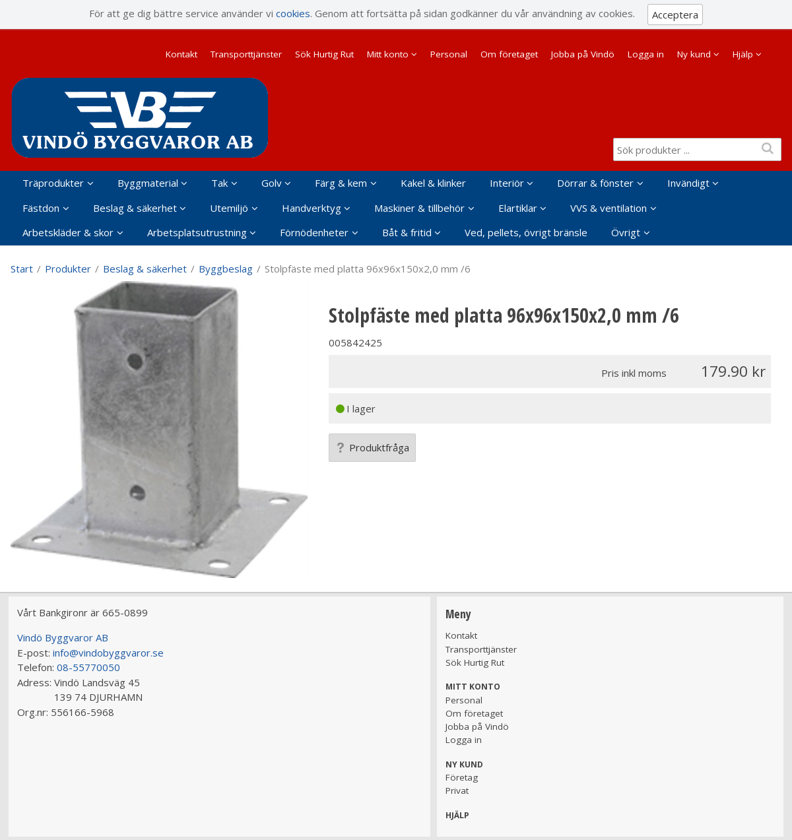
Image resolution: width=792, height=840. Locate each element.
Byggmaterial (147, 182)
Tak (219, 182)
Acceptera (675, 14)
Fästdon (40, 207)
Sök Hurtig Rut (324, 54)
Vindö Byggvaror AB (62, 637)
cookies (293, 13)
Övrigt (625, 232)
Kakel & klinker (433, 182)
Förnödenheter (314, 232)
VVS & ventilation (608, 207)
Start (22, 268)
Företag (462, 777)
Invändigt (688, 182)
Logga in (646, 54)
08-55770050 (88, 667)
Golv (271, 182)
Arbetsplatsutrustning (197, 232)
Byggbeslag (226, 268)
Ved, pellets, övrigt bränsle (526, 232)
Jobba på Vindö (582, 54)
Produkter (68, 268)
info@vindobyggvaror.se (108, 652)
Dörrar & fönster (595, 182)
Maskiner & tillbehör (419, 207)
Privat (457, 790)
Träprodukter (53, 182)
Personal (448, 54)
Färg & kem (341, 182)
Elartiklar (517, 207)
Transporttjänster (246, 54)
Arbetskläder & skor (68, 232)
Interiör (507, 182)
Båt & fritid (407, 232)
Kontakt (181, 54)
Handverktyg (311, 207)
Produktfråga (372, 447)
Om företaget (509, 54)
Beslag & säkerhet (135, 207)
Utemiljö (229, 207)
